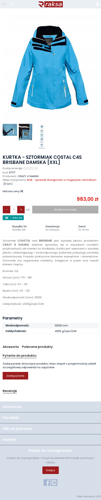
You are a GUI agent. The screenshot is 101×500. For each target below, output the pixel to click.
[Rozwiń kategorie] (4, 4)
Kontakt (10, 439)
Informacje (50, 406)
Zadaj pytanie (15, 376)
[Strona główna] (50, 4)
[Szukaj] (11, 4)
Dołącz (50, 470)
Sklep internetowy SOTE (89, 496)
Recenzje (10, 391)
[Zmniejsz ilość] (21, 209)
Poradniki (50, 417)
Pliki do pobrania (50, 428)
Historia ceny (13, 191)
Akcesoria (11, 347)
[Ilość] (13, 209)
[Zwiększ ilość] (6, 209)
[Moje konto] (97, 4)
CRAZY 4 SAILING (28, 176)
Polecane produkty (37, 347)
